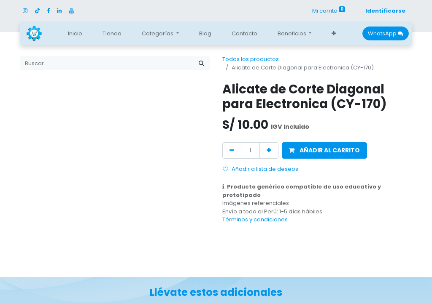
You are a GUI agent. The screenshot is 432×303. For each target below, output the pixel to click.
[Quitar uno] (231, 150)
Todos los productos (250, 59)
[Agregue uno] (268, 150)
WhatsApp (385, 33)
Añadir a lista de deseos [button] (260, 169)
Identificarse (385, 11)
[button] (333, 33)
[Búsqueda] (201, 63)
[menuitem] (75, 33)
